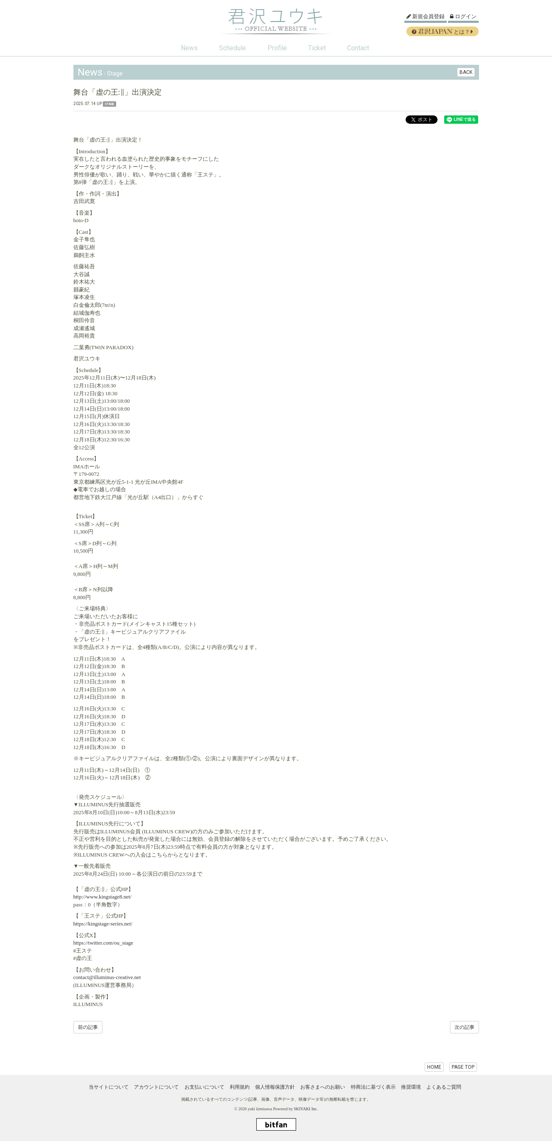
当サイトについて (109, 1087)
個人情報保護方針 (275, 1087)
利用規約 (240, 1087)
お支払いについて (204, 1087)
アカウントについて (156, 1087)
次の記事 (464, 1027)
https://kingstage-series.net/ (103, 924)
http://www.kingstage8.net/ (102, 897)
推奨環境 (411, 1087)
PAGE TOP (463, 1067)
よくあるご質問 (443, 1087)
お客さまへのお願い (322, 1087)
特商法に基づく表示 (373, 1087)
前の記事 (88, 1027)
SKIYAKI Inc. (306, 1109)
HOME (434, 1067)
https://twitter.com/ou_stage (103, 943)
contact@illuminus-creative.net (107, 977)
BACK (466, 72)
